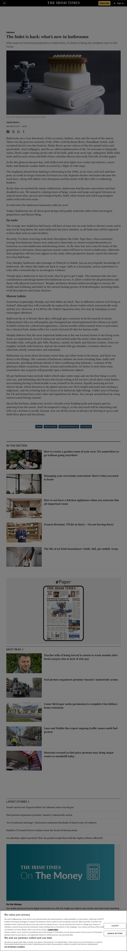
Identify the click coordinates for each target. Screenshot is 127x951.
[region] (63, 930)
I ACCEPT (115, 926)
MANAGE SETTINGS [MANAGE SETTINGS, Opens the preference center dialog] (115, 933)
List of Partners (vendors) (14, 947)
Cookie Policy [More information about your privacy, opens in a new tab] (53, 930)
